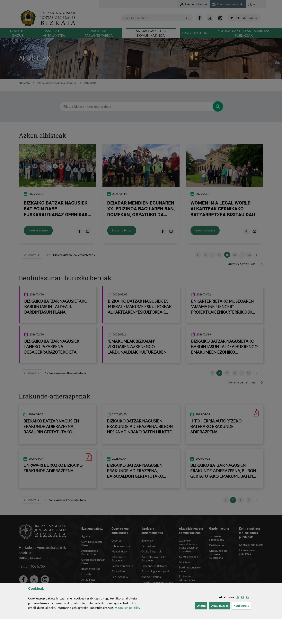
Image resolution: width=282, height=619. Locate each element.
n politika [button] (128, 607)
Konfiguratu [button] (242, 605)
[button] (238, 597)
